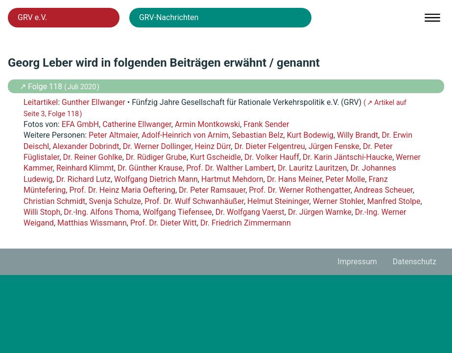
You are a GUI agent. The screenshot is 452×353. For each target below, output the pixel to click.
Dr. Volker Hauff (271, 157)
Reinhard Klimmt (85, 168)
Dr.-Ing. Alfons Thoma (101, 212)
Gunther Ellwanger (93, 102)
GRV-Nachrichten (168, 17)
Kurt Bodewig (310, 135)
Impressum (357, 261)
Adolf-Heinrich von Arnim (185, 135)
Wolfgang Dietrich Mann (156, 179)
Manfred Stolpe (394, 201)
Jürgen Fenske (334, 146)
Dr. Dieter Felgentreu (269, 146)
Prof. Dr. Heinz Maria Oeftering (122, 190)
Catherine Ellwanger (136, 124)
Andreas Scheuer (383, 190)
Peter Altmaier (113, 135)
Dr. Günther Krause (150, 168)
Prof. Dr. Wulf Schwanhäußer (194, 201)
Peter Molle (345, 179)
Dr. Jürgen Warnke (320, 212)
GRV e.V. (32, 17)
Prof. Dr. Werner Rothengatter (299, 190)
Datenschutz (414, 261)
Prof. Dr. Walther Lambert (230, 168)
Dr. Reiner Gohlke (92, 157)
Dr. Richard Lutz (83, 179)
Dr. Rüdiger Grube (156, 157)
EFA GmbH (80, 124)
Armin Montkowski (207, 124)
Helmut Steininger (278, 201)
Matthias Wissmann (92, 222)
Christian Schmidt (54, 201)
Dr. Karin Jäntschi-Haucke (347, 157)
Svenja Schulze (115, 201)
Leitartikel (41, 102)
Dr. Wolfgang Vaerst (250, 212)
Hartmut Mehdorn (232, 179)
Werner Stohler (338, 201)
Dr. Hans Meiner (294, 179)
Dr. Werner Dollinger (157, 146)
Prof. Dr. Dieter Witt (163, 222)
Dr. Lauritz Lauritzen (312, 168)
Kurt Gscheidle (215, 157)
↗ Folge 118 (42, 86)
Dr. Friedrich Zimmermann (245, 222)
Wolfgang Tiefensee (177, 212)
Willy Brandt (357, 135)
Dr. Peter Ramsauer (212, 190)
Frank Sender (266, 124)
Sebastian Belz (258, 135)
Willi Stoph (42, 212)
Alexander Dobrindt (85, 146)
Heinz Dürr (213, 146)
